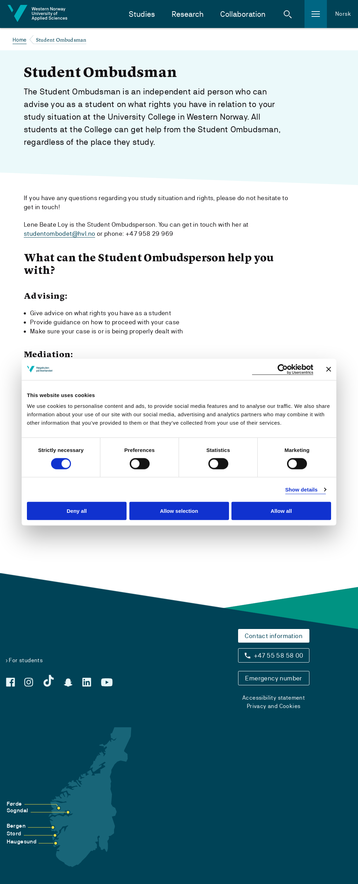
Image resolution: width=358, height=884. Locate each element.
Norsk (343, 13)
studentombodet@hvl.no (59, 233)
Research (187, 14)
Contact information (273, 635)
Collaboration (242, 14)
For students (26, 660)
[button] (288, 14)
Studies (142, 14)
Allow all (281, 511)
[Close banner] (328, 369)
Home (20, 40)
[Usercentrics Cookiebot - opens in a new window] (282, 369)
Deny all (77, 511)
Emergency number (273, 678)
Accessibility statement (273, 697)
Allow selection (179, 511)
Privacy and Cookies (274, 706)
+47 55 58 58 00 (278, 655)
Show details (301, 489)
